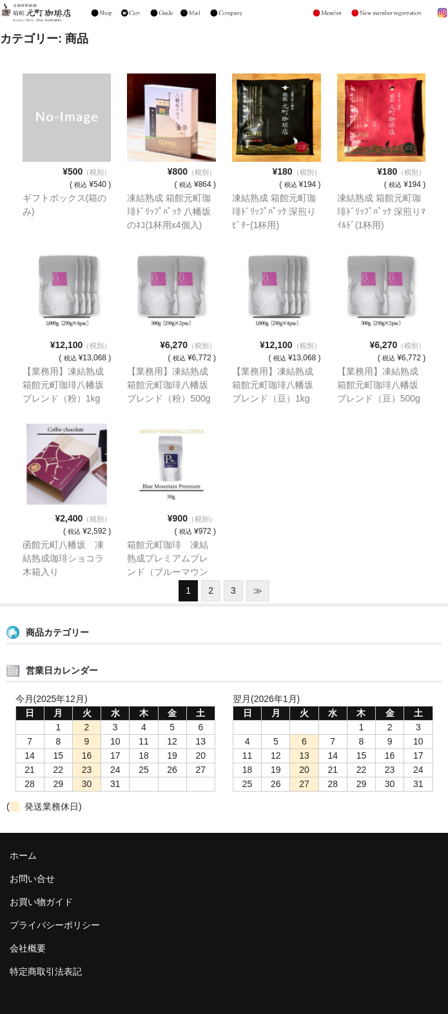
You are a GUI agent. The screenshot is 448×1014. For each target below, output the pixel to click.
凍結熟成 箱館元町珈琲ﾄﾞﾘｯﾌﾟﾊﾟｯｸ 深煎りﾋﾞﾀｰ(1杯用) (274, 211)
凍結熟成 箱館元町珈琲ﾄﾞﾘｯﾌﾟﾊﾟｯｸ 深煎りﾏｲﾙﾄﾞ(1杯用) (381, 211)
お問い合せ (32, 878)
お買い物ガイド (41, 902)
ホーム (23, 855)
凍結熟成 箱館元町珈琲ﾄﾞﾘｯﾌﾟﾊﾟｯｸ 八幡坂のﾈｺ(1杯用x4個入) (169, 211)
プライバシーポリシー (55, 925)
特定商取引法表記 (46, 971)
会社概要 (28, 948)
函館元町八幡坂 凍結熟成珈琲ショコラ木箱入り (63, 558)
